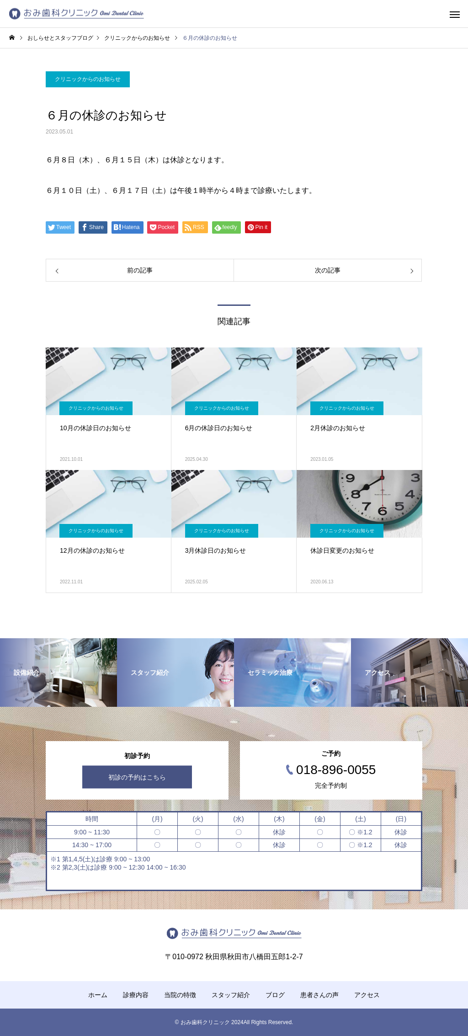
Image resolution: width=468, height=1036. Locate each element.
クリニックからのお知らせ (88, 79)
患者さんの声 (319, 995)
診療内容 (136, 995)
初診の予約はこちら (137, 777)
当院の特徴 (180, 995)
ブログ (275, 995)
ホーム (97, 995)
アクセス (367, 995)
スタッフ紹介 (231, 995)
